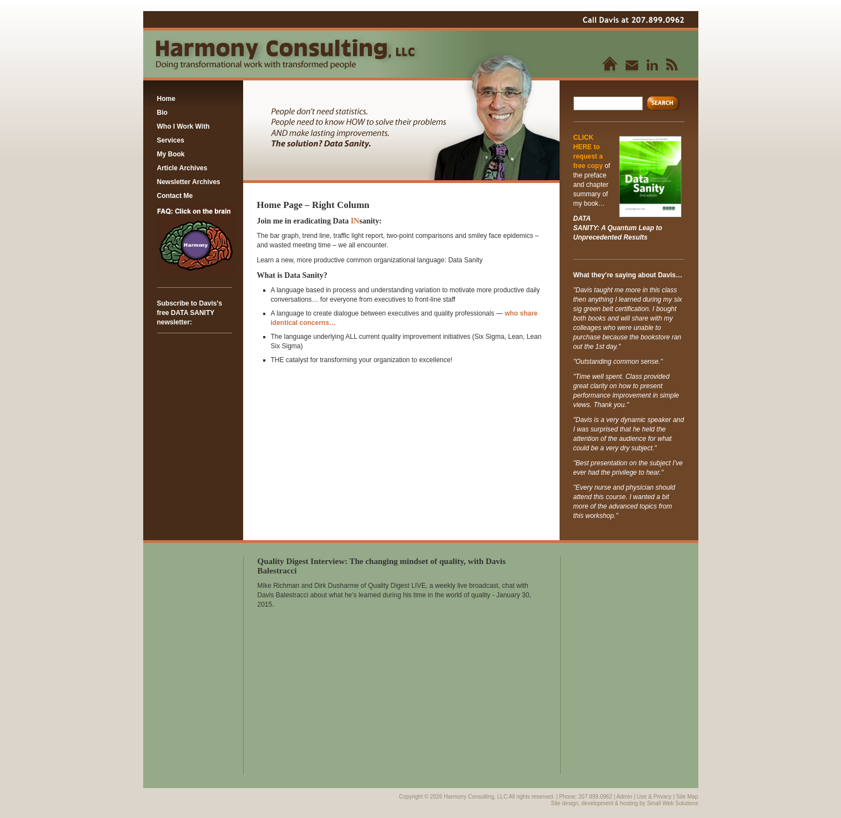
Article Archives (182, 168)
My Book (171, 154)
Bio (162, 112)
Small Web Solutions (672, 803)
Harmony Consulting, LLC (476, 797)
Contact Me (175, 196)
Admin (624, 797)
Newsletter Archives (188, 182)
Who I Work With (183, 126)
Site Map (687, 797)
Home (166, 99)
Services (170, 140)
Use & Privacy (654, 797)
